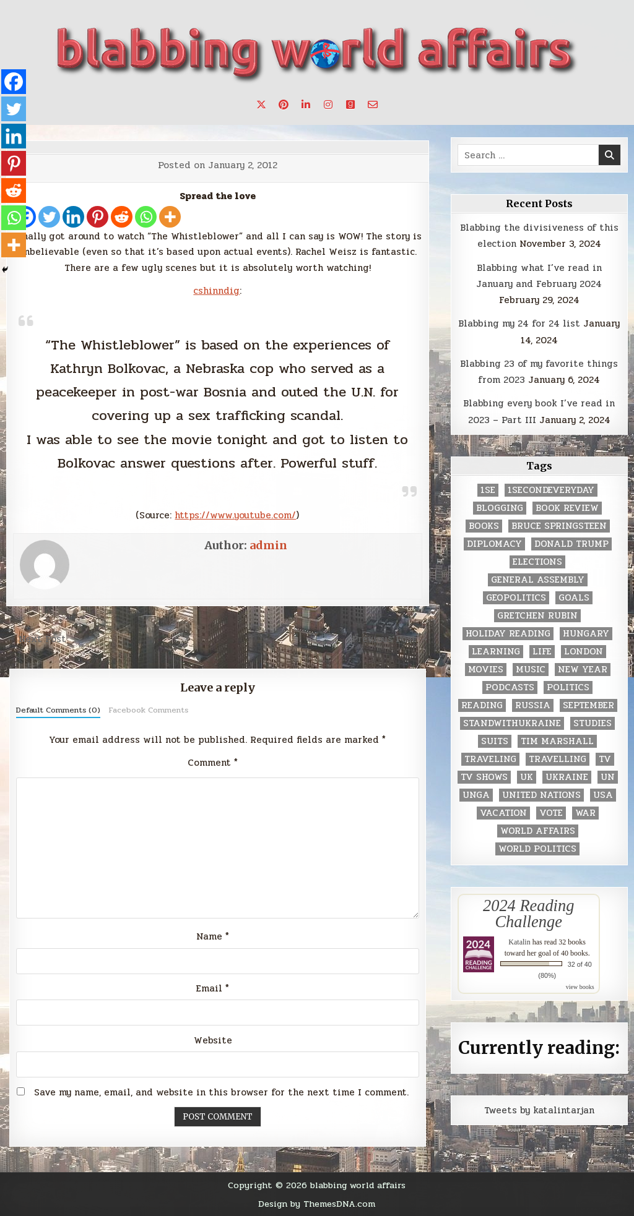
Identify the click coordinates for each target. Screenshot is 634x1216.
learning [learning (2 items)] (496, 651)
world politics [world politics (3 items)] (537, 848)
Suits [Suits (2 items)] (494, 741)
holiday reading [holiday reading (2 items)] (508, 633)
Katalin (519, 942)
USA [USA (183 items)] (603, 795)
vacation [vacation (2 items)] (503, 813)
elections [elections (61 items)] (537, 561)
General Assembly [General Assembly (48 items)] (537, 579)
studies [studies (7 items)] (592, 723)
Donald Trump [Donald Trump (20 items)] (571, 543)
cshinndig (216, 290)
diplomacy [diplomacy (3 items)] (494, 543)
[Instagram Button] (328, 104)
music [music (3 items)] (530, 669)
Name (212, 936)
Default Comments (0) (58, 710)
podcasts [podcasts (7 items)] (509, 687)
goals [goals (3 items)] (573, 597)
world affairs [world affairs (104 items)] (537, 830)
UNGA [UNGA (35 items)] (476, 795)
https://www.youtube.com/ (235, 515)
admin (268, 545)
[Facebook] (13, 81)
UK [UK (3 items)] (526, 777)
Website (213, 1040)
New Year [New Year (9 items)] (582, 669)
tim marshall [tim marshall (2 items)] (557, 741)
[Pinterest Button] (283, 104)
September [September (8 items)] (588, 705)
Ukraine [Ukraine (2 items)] (566, 777)
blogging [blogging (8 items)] (499, 508)
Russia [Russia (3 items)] (532, 705)
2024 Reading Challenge (528, 913)
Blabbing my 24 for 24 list (519, 323)
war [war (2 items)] (585, 813)
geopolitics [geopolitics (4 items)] (516, 597)
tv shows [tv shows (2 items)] (484, 777)
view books (580, 986)
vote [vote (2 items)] (551, 813)
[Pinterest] (97, 217)
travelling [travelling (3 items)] (557, 759)
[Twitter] (49, 217)
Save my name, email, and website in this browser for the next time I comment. (221, 1092)
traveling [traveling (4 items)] (490, 759)
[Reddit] (121, 217)
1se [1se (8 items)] (487, 490)
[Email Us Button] (372, 104)
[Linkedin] (73, 217)
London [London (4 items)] (583, 651)
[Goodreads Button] (350, 104)
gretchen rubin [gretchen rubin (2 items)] (537, 615)
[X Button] (261, 104)
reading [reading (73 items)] (482, 705)
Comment (213, 762)
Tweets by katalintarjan (539, 1110)
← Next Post (36, 639)
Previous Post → (390, 639)
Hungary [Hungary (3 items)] (586, 633)
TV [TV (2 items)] (605, 759)
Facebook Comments (148, 710)
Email (212, 988)
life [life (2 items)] (542, 651)
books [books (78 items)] (484, 526)
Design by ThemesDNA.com (316, 1203)
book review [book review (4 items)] (567, 508)
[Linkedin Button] (306, 104)
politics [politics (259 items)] (568, 687)
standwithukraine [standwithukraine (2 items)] (512, 723)
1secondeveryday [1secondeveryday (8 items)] (551, 490)
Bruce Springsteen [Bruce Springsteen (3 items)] (559, 526)
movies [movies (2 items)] (485, 669)
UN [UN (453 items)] (608, 777)
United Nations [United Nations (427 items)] (541, 795)
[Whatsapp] (146, 217)
